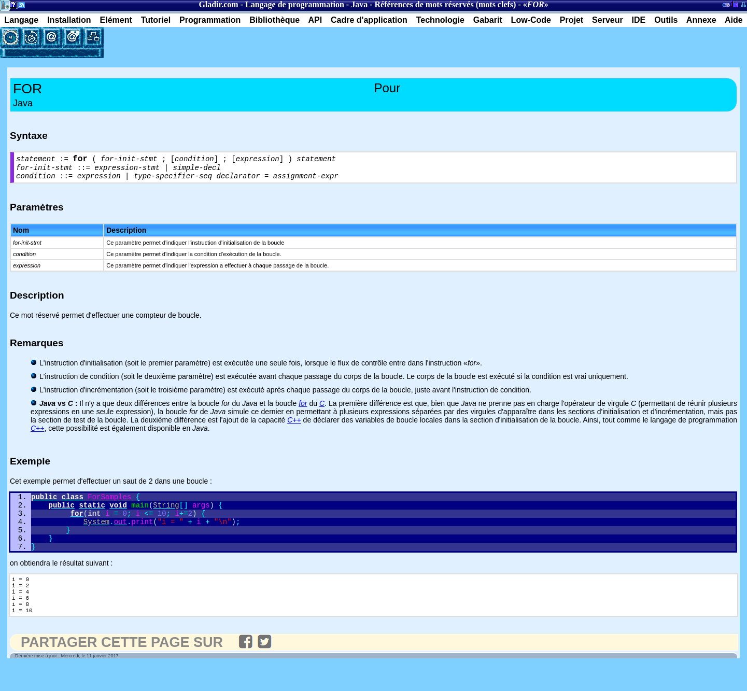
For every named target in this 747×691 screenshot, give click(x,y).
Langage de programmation (294, 4)
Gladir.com (218, 4)
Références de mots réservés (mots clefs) (445, 4)
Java (359, 4)
